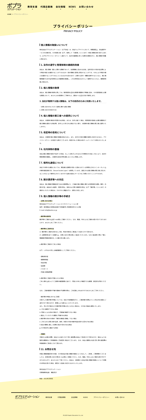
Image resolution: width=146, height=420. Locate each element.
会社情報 (74, 397)
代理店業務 (62, 397)
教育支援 (49, 397)
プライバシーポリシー (101, 397)
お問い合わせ (120, 397)
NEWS (85, 397)
